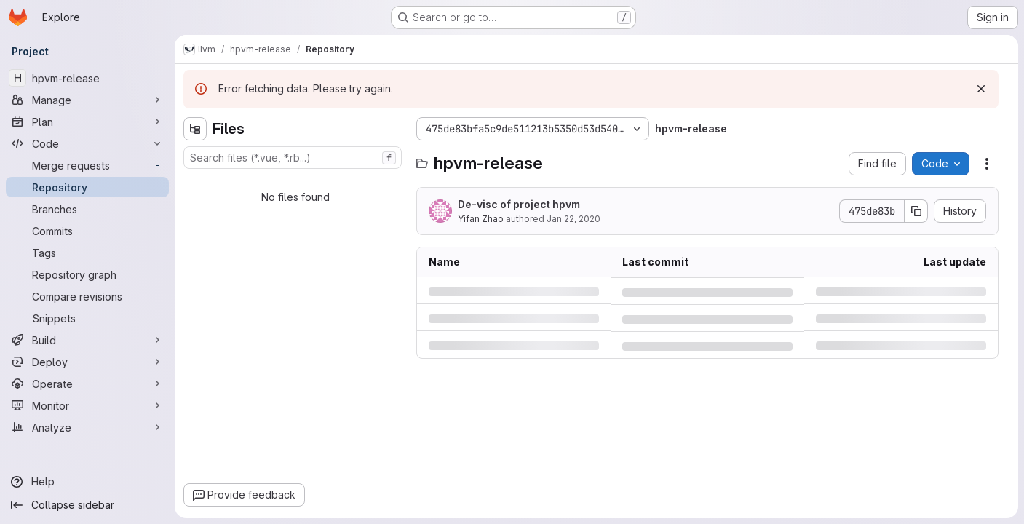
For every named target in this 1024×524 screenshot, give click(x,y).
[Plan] (87, 121)
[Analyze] (87, 427)
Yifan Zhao (481, 218)
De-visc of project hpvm (519, 204)
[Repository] (87, 187)
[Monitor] (87, 405)
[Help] (87, 482)
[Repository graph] (87, 274)
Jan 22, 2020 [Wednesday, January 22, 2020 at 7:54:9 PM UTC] (573, 218)
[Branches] (87, 209)
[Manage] (87, 100)
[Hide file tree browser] (195, 128)
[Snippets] (87, 318)
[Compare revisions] (87, 296)
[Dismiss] (981, 89)
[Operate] (87, 383)
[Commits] (87, 231)
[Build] (87, 340)
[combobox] (292, 157)
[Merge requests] (87, 165)
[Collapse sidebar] (87, 505)
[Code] (87, 143)
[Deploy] (87, 362)
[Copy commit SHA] (916, 211)
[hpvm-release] (87, 78)
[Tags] (87, 252)
